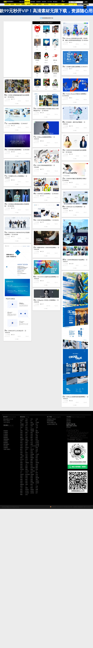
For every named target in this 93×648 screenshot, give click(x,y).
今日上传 (53, 4)
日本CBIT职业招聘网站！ (23, 291)
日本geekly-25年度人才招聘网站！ (47, 432)
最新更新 (46, 4)
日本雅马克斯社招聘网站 (52, 97)
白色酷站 (6, 432)
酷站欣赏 (27, 1)
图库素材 (33, 1)
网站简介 (68, 419)
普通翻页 (80, 4)
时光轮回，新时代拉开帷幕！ (53, 152)
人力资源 (24, 83)
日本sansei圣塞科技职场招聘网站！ (34, 497)
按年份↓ (29, 4)
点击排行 (59, 4)
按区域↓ (18, 4)
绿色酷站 (6, 447)
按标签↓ (13, 4)
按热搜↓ (34, 4)
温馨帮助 (66, 4)
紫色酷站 (6, 437)
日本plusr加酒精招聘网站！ (45, 176)
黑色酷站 (6, 431)
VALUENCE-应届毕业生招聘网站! (26, 365)
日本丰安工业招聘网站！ (44, 253)
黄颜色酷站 (6, 439)
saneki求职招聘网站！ (14, 165)
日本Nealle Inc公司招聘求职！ (53, 276)
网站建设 (55, 1)
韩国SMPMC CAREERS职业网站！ (47, 329)
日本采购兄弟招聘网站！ (15, 191)
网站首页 (21, 1)
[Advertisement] (17, 49)
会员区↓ (40, 4)
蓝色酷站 (6, 436)
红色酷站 (6, 434)
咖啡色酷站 (6, 444)
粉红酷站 (6, 446)
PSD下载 (49, 1)
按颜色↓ (23, 4)
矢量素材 (38, 1)
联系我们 (68, 427)
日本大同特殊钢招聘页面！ (24, 215)
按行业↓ (7, 4)
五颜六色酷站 (7, 449)
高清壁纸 (44, 1)
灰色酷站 (6, 441)
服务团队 (68, 420)
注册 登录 (86, 4)
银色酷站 (6, 442)
